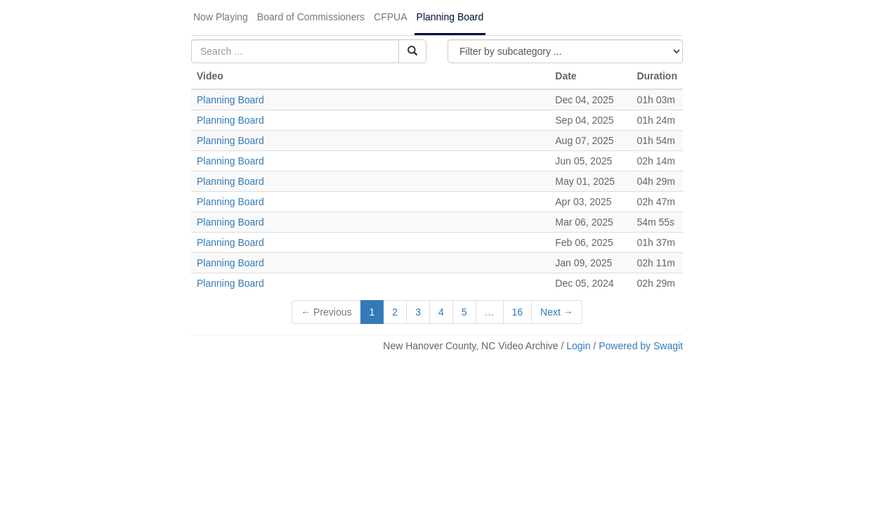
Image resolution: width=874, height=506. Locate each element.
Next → (556, 312)
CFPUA (390, 16)
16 (517, 312)
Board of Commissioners (311, 16)
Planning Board (450, 16)
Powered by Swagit (641, 345)
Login (578, 345)
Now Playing (220, 16)
